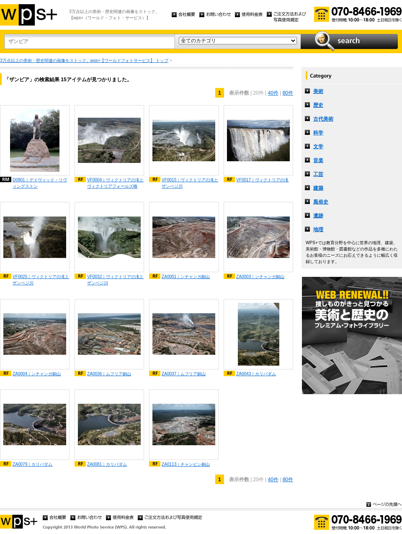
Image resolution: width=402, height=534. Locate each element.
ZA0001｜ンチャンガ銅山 (186, 276)
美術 (318, 91)
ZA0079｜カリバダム (32, 464)
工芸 (318, 174)
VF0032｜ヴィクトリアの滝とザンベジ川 (115, 279)
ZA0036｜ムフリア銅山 (109, 373)
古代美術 (323, 119)
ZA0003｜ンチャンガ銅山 (260, 276)
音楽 (318, 160)
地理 (318, 229)
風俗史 (320, 202)
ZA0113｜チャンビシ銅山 (186, 464)
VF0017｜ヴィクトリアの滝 (262, 180)
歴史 (318, 105)
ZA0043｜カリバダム (256, 373)
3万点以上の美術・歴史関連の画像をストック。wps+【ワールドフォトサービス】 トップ (84, 60)
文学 (318, 147)
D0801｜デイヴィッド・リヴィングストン (40, 183)
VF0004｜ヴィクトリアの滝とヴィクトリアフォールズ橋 (115, 183)
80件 (288, 93)
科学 (318, 133)
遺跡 (318, 216)
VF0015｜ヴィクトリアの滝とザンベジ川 (190, 183)
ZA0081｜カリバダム (107, 464)
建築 (318, 188)
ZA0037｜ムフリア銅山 (184, 373)
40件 (273, 93)
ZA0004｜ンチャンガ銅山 (37, 373)
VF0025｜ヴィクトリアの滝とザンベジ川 (41, 279)
